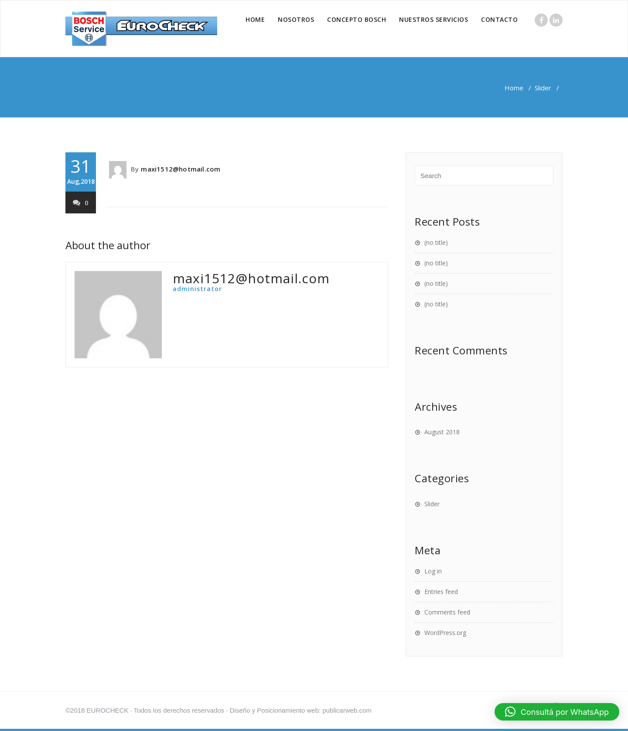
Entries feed (441, 591)
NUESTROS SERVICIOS (433, 19)
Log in (433, 571)
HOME (255, 19)
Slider (543, 87)
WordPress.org (445, 632)
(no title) (436, 242)
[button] (557, 712)
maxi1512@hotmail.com (180, 169)
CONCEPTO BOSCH (356, 19)
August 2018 (442, 432)
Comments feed (447, 612)
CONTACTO (499, 19)
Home (514, 87)
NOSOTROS (296, 19)
